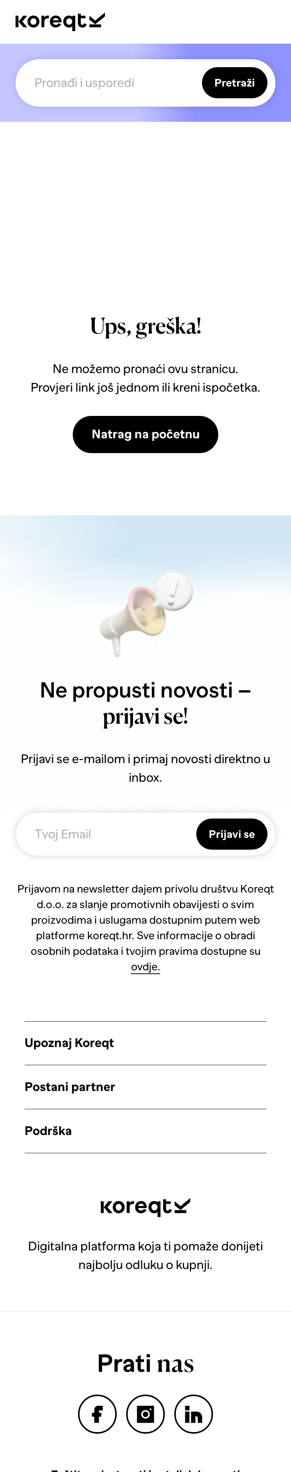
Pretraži (234, 83)
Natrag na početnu (146, 434)
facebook (97, 1414)
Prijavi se (232, 834)
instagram (145, 1414)
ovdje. (145, 966)
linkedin (193, 1414)
